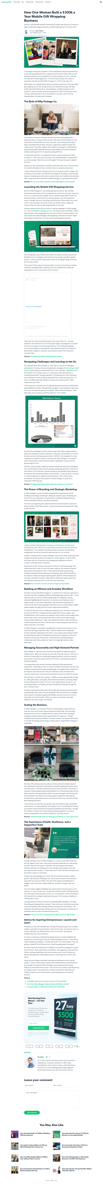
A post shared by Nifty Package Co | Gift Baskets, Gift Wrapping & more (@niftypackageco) (50, 336)
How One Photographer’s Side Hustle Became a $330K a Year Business (75, 1158)
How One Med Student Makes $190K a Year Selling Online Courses (34, 1158)
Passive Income (39, 2)
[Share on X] (39, 1046)
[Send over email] (69, 1046)
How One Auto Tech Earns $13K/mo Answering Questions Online (75, 1146)
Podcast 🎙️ (48, 2)
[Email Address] (38, 1023)
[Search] (101, 2)
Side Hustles (17, 2)
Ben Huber (39, 31)
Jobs (23, 2)
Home (25, 35)
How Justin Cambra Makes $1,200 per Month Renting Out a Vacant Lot (33, 1146)
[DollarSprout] (7, 2)
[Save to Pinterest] (49, 1046)
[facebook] (49, 1057)
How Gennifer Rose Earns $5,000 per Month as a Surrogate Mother (75, 1134)
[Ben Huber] (26, 32)
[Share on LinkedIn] (59, 1046)
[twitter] (47, 1057)
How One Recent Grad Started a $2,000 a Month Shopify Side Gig (35, 1169)
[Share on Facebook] (29, 1046)
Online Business (30, 2)
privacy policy (43, 1034)
